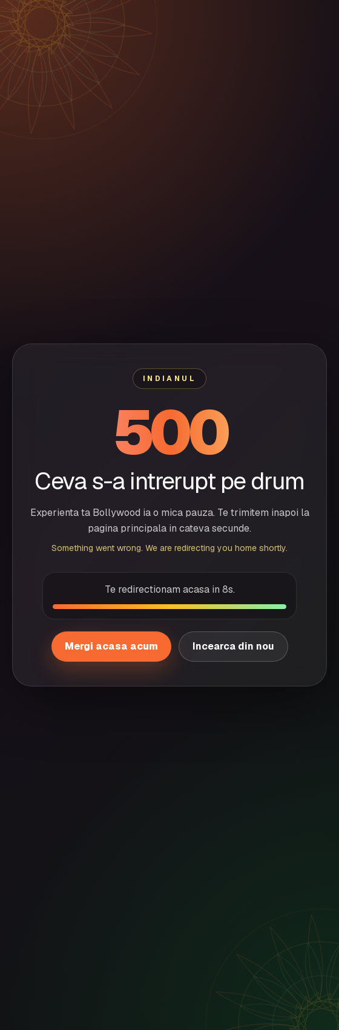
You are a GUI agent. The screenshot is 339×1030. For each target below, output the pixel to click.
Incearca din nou (233, 646)
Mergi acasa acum (111, 646)
